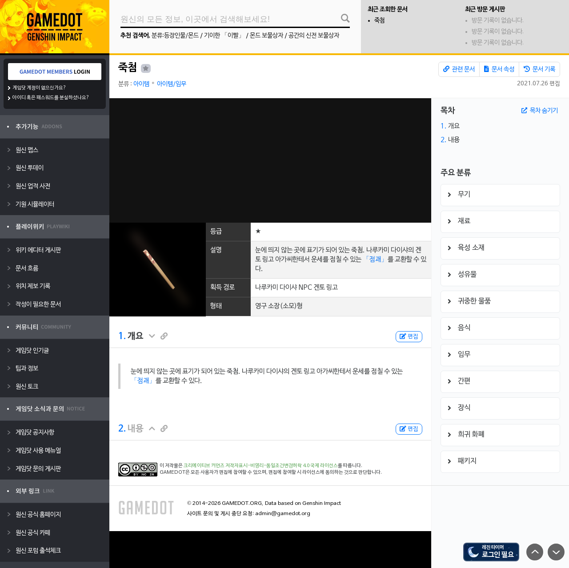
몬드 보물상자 (266, 35)
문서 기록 (539, 69)
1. (122, 336)
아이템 (141, 84)
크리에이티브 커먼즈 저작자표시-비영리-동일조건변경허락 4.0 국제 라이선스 (261, 465)
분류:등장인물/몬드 (175, 35)
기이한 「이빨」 (224, 35)
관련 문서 (459, 69)
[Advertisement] (270, 160)
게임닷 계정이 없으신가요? (39, 88)
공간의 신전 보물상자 (314, 35)
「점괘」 (375, 259)
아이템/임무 (171, 84)
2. (122, 429)
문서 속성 (499, 69)
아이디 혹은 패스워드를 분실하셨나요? (50, 97)
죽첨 (379, 20)
